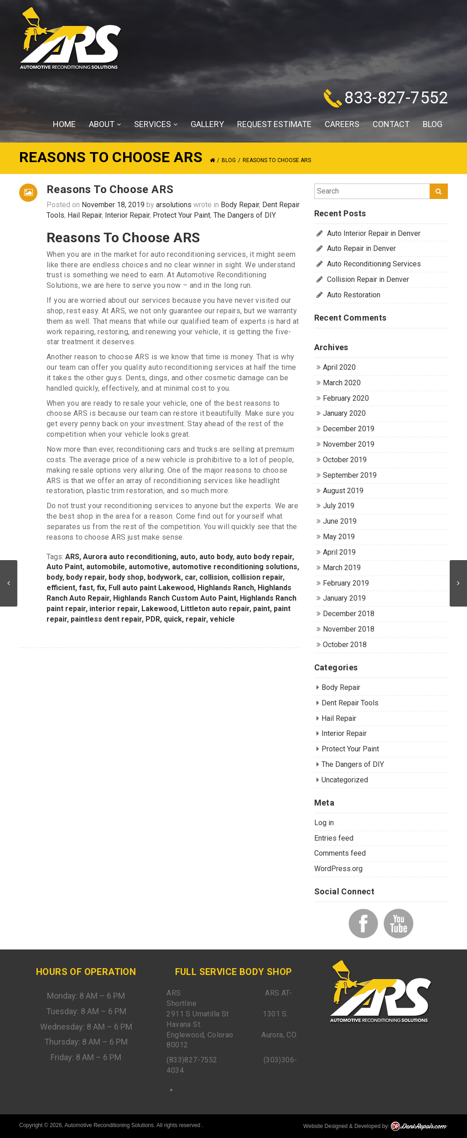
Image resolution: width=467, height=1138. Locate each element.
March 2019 (342, 567)
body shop (126, 577)
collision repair (257, 577)
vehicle (222, 619)
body (54, 577)
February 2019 (346, 583)
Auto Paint (65, 566)
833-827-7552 (396, 97)
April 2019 (339, 552)
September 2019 (350, 475)
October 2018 (345, 644)
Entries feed (333, 838)
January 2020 (344, 413)
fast (86, 587)
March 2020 (342, 382)
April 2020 (339, 367)
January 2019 (344, 598)
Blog (432, 124)
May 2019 (339, 536)
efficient (61, 587)
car (190, 577)
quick (173, 619)
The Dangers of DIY (244, 215)
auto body (216, 556)
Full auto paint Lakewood (151, 587)
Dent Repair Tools (350, 703)
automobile (105, 566)
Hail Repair (84, 215)
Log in (324, 822)
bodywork (164, 577)
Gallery (207, 124)
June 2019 (340, 521)
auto (188, 556)
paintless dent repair (106, 619)
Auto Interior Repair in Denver (373, 233)
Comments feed (340, 853)
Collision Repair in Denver (368, 279)
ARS (72, 556)
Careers (342, 124)
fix (101, 587)
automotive (148, 566)
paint (261, 608)
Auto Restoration (353, 295)
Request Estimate (274, 124)
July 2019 (338, 505)
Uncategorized (345, 780)
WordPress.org (338, 868)
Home (64, 124)
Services (155, 124)
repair (196, 619)
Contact (391, 124)
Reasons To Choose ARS (110, 189)
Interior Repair (127, 215)
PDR (152, 619)
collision (213, 577)
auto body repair (264, 556)
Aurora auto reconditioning (129, 556)
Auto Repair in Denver (361, 248)
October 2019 (345, 459)
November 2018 (348, 629)
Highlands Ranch (225, 587)
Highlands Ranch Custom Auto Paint (174, 598)
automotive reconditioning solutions (234, 566)
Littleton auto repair (215, 608)
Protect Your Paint (181, 215)
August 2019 (343, 490)
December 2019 (348, 428)
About (105, 124)
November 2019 (348, 444)
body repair (85, 577)
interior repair (113, 608)
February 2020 (346, 398)
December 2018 (348, 613)
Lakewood (159, 608)
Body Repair (240, 204)
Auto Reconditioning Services (374, 264)
